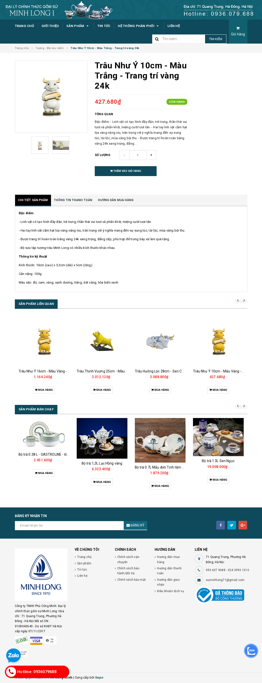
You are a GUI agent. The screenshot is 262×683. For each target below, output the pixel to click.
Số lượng (102, 155)
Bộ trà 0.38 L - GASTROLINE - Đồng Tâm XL (52, 454)
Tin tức (104, 26)
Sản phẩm (78, 26)
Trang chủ (24, 26)
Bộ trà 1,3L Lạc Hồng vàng (102, 463)
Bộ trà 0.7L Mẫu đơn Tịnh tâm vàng (162, 467)
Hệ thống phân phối (139, 26)
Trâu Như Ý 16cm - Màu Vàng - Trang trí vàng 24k (57, 371)
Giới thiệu (50, 26)
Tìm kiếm (215, 39)
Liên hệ (173, 26)
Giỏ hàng (238, 31)
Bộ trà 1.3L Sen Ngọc (218, 461)
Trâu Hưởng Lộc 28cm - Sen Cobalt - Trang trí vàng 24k (178, 371)
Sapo (99, 677)
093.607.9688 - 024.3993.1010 (227, 570)
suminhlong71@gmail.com (225, 580)
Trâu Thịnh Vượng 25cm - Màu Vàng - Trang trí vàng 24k (121, 371)
